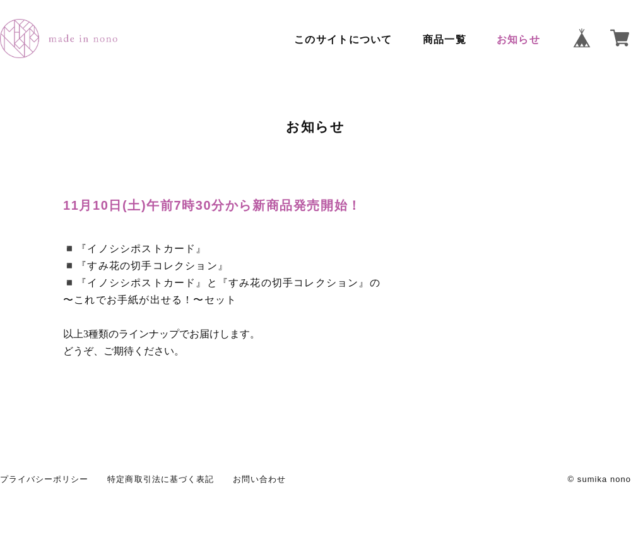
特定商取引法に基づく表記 (160, 479)
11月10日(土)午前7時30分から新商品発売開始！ (212, 205)
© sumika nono (599, 479)
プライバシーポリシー (44, 479)
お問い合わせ (259, 479)
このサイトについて (343, 39)
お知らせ (518, 39)
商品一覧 (444, 39)
